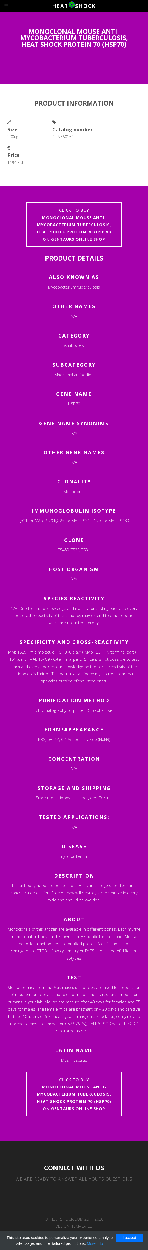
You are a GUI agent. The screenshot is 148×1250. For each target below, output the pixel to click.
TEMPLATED (82, 1226)
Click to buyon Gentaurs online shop (74, 224)
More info (95, 1243)
